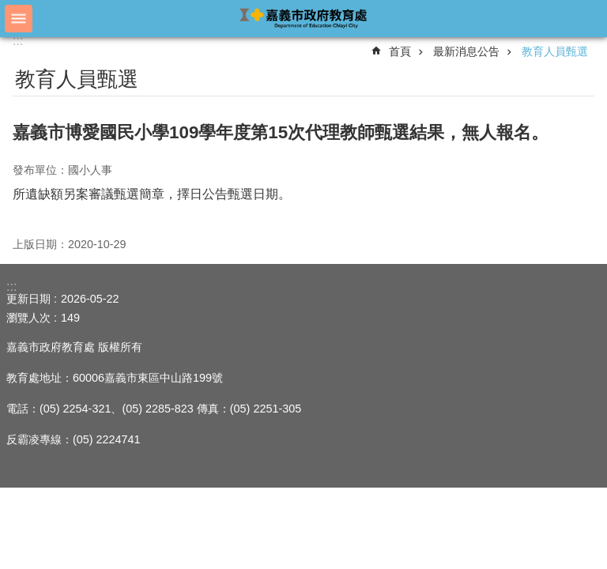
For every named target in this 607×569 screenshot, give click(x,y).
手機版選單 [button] (18, 18)
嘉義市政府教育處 (303, 18)
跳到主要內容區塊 (8, 8)
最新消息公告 (466, 51)
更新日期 (28, 298)
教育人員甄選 (555, 51)
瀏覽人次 (28, 317)
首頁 (400, 51)
